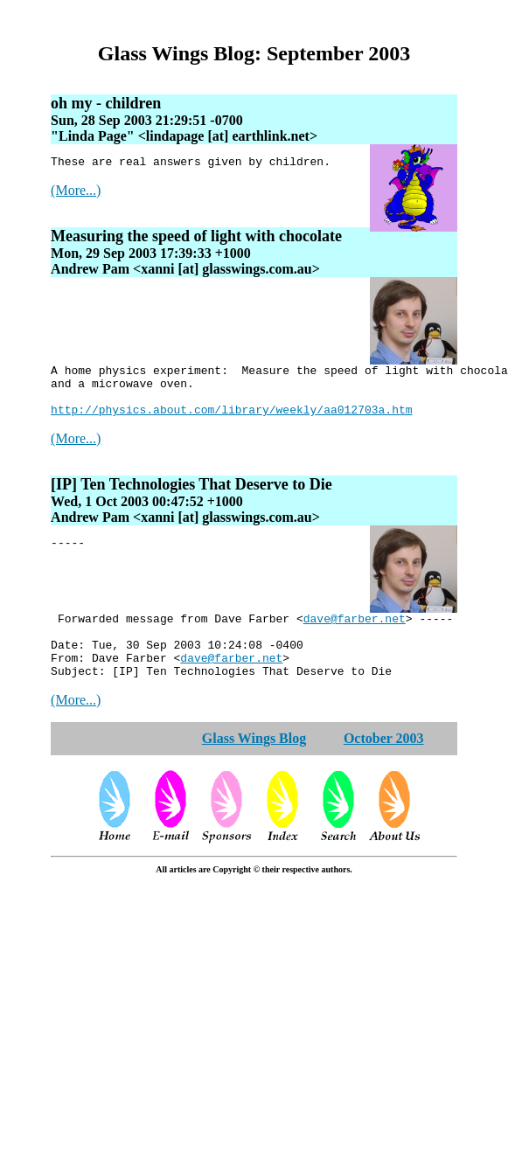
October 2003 (384, 764)
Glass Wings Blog (254, 764)
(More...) (76, 192)
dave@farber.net (354, 634)
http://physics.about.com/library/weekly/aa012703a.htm (231, 422)
